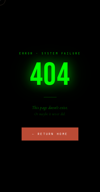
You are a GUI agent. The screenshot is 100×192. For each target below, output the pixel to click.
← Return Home (50, 134)
